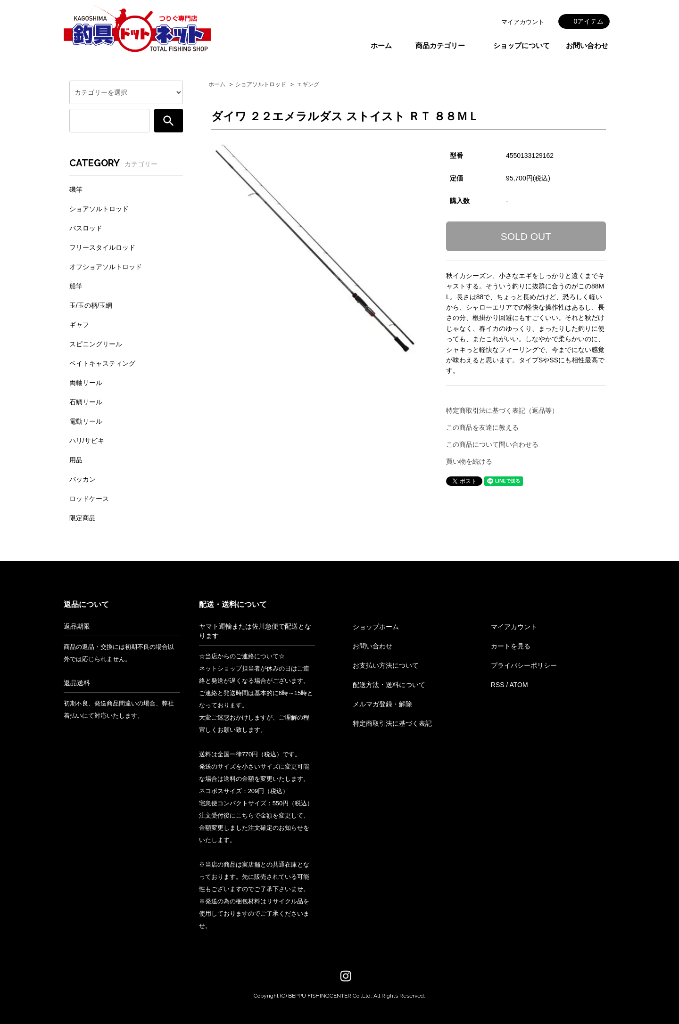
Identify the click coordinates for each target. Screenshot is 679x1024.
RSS (498, 684)
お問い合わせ (587, 45)
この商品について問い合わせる (492, 444)
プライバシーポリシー (524, 665)
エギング (308, 84)
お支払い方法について (386, 665)
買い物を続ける (469, 461)
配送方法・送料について (389, 684)
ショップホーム (376, 627)
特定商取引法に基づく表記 (392, 723)
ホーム (381, 45)
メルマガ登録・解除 (382, 704)
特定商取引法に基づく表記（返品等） (502, 410)
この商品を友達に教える (482, 427)
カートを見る (510, 646)
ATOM (518, 684)
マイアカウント (522, 21)
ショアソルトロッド (260, 84)
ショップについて (521, 45)
